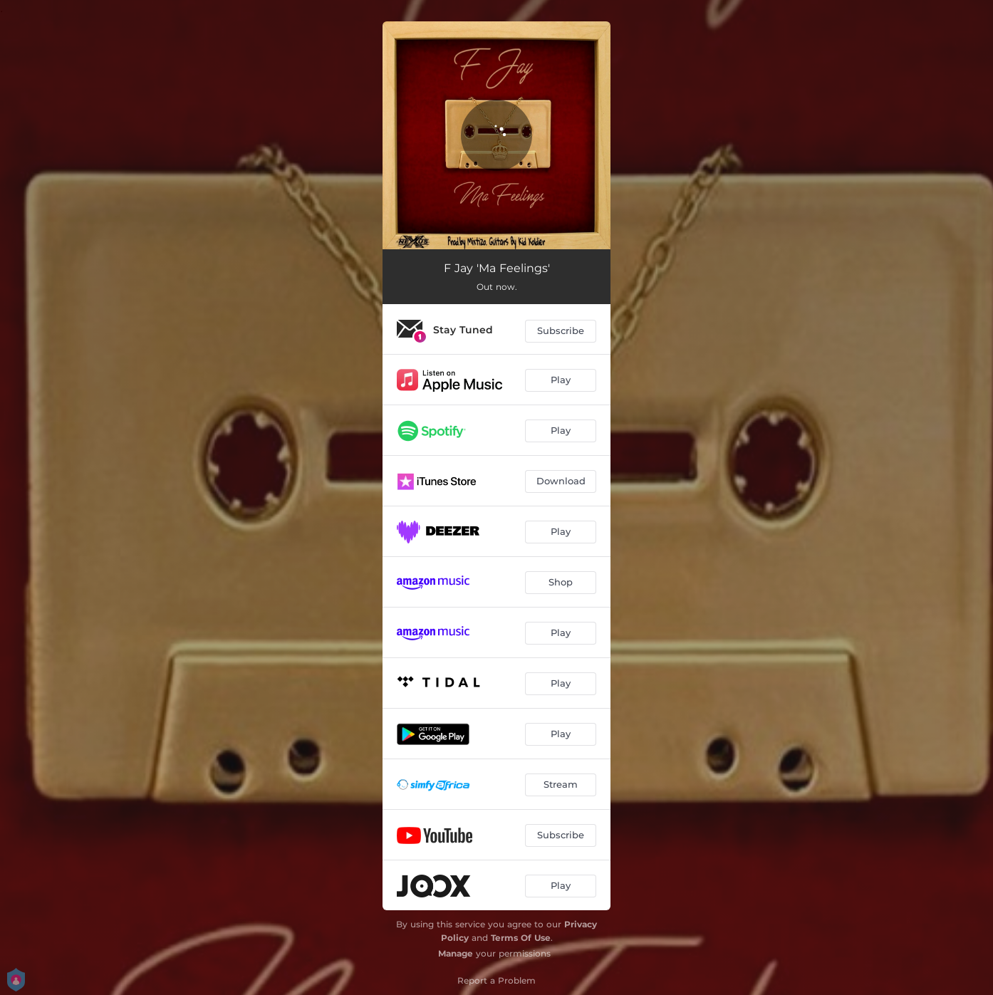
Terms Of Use (521, 937)
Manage (455, 953)
